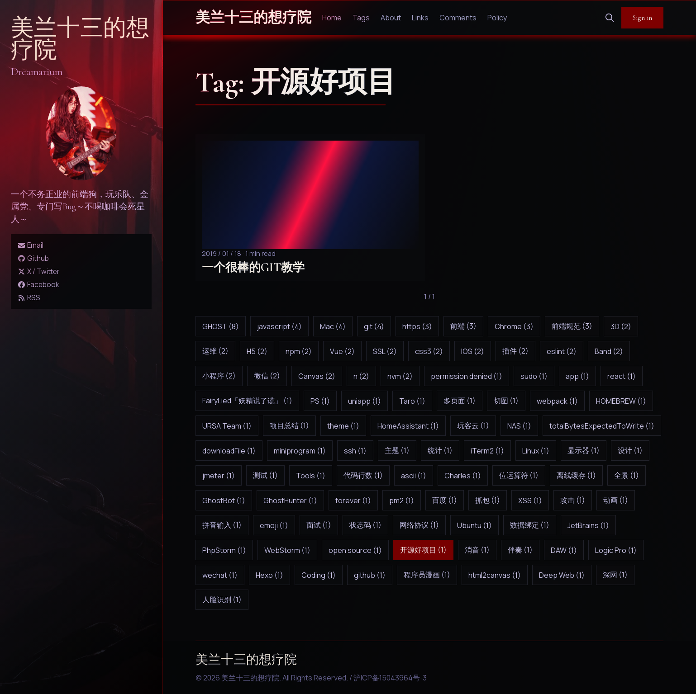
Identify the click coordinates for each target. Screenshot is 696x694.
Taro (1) (412, 401)
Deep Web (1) (562, 575)
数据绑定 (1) (529, 525)
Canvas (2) (316, 376)
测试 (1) (265, 475)
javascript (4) (279, 326)
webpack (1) (557, 401)
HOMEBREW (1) (621, 401)
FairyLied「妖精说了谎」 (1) (247, 401)
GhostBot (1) (223, 500)
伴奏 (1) (520, 550)
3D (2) (620, 326)
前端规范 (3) (572, 326)
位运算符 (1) (519, 475)
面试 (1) (318, 525)
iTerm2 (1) (487, 451)
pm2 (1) (401, 500)
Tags (361, 18)
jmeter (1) (218, 476)
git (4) (374, 326)
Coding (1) (318, 575)
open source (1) (355, 550)
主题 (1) (397, 450)
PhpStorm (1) (224, 550)
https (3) (417, 326)
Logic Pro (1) (616, 550)
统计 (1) (440, 450)
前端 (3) (463, 326)
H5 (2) (257, 351)
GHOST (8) (220, 326)
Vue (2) (342, 351)
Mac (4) (333, 326)
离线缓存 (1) (576, 475)
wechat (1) (220, 575)
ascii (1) (413, 476)
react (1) (621, 376)
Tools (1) (310, 476)
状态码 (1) (365, 525)
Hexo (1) (269, 575)
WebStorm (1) (287, 550)
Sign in (642, 18)
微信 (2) (267, 376)
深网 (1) (615, 575)
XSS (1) (530, 500)
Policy (497, 18)
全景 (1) (626, 475)
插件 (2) (515, 351)
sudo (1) (534, 376)
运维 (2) (215, 351)
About (391, 18)
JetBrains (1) (588, 525)
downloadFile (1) (229, 451)
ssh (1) (355, 451)
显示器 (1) (583, 450)
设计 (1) (630, 450)
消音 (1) (477, 550)
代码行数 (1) (363, 475)
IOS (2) (472, 351)
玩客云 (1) (473, 425)
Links (420, 18)
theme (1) (343, 426)
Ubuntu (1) (474, 525)
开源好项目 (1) (423, 550)
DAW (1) (564, 550)
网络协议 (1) (419, 525)
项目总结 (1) (289, 425)
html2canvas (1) (494, 575)
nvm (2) (400, 376)
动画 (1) (615, 500)
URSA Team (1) (227, 426)
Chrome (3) (514, 326)
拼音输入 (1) (222, 525)
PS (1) (320, 401)
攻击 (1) (572, 500)
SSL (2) (385, 351)
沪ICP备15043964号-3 (390, 678)
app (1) (577, 376)
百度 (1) (444, 500)
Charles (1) (462, 476)
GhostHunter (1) (290, 500)
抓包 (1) (487, 500)
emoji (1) (274, 525)
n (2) (361, 376)
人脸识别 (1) (222, 599)
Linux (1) (535, 451)
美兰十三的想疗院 (80, 39)
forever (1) (353, 500)
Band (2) (609, 351)
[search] (609, 17)
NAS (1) (519, 426)
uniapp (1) (364, 401)
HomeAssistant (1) (408, 426)
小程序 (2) (219, 376)
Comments (458, 18)
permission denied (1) (466, 376)
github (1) (370, 575)
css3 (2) (429, 351)
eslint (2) (562, 351)
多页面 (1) (459, 401)
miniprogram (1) (300, 451)
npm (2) (299, 351)
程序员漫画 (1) (427, 575)
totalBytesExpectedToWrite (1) (601, 426)
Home (332, 18)
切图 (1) (506, 401)
